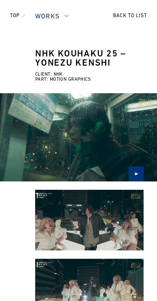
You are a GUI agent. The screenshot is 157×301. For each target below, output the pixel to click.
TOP (15, 15)
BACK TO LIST (130, 15)
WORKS (47, 16)
